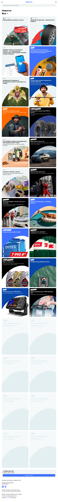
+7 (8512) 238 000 (8, 471)
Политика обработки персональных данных (11, 489)
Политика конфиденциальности (9, 496)
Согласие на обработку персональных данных (11, 491)
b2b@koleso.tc (5, 484)
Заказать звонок (29, 475)
